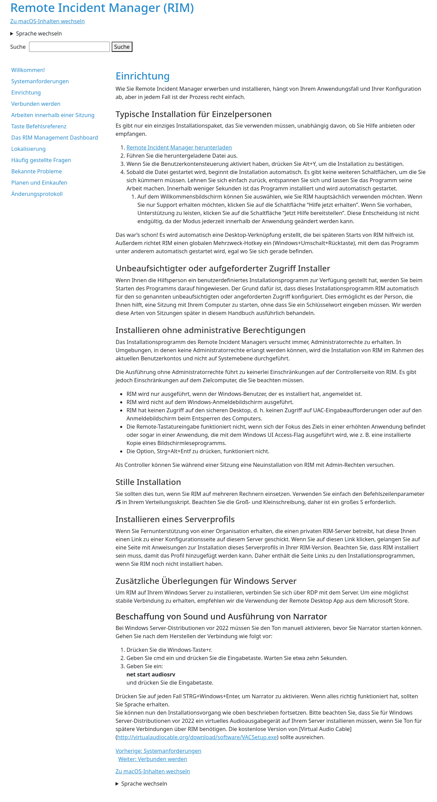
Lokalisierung (28, 149)
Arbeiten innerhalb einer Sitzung (53, 115)
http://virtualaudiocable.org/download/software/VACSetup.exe (197, 737)
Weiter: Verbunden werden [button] (152, 759)
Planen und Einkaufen (39, 182)
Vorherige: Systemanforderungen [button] (158, 751)
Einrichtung (26, 92)
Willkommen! (28, 70)
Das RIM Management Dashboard (54, 137)
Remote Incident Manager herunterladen (179, 147)
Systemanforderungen (40, 81)
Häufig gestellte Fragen (41, 160)
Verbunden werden (35, 104)
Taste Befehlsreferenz (38, 126)
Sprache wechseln (39, 33)
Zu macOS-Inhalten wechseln (47, 21)
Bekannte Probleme (36, 171)
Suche (18, 47)
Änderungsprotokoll (37, 194)
